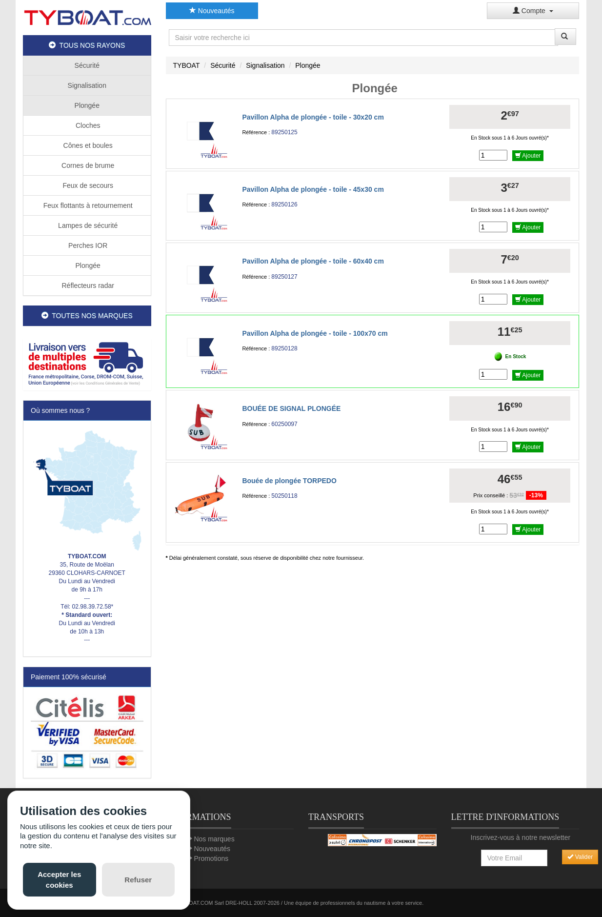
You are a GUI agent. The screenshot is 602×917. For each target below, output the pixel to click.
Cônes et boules (87, 145)
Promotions (211, 858)
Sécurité (87, 65)
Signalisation (87, 85)
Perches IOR (86, 245)
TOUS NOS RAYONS (87, 45)
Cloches (87, 125)
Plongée (87, 105)
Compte (533, 11)
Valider (580, 857)
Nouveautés (212, 11)
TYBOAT (186, 65)
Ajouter (528, 155)
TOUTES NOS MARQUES (87, 316)
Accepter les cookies (59, 879)
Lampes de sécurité (87, 225)
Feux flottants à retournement (87, 205)
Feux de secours (87, 185)
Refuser (138, 880)
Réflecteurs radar (87, 285)
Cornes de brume (87, 165)
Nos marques (214, 839)
